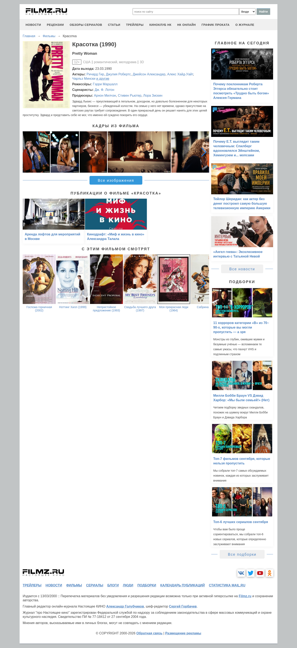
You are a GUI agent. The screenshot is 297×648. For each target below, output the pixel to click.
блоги (113, 585)
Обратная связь (149, 633)
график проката (216, 24)
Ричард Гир (95, 74)
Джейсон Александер (149, 74)
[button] (203, 152)
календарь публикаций (182, 585)
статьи (114, 24)
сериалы (94, 585)
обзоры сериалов (86, 24)
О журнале (244, 24)
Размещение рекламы (183, 633)
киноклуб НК (160, 24)
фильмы (74, 585)
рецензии (55, 24)
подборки (146, 585)
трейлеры (135, 24)
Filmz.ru (245, 596)
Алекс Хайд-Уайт (180, 74)
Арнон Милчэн (105, 95)
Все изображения (116, 180)
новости (33, 24)
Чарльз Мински (83, 78)
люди (128, 585)
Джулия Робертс (118, 74)
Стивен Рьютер (129, 95)
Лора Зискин (152, 95)
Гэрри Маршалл (105, 84)
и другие (102, 78)
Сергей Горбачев (183, 606)
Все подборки (242, 554)
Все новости (242, 269)
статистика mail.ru (227, 585)
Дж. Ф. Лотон (104, 89)
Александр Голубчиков (125, 606)
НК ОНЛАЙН (186, 24)
